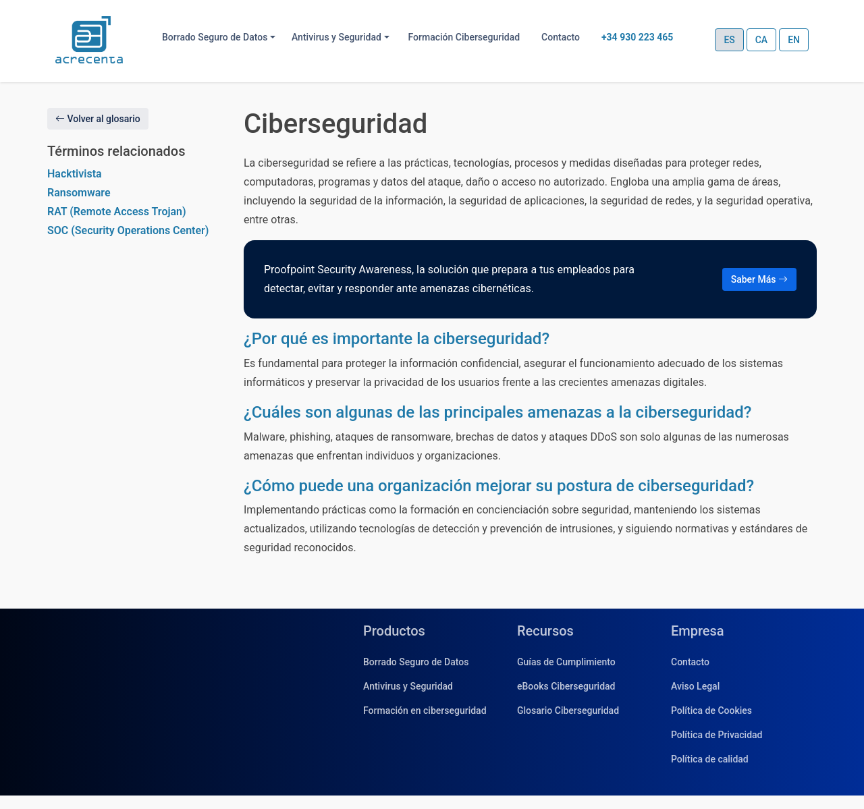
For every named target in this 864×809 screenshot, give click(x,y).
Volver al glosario (97, 118)
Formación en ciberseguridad (425, 710)
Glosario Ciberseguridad (568, 710)
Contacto (560, 37)
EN (794, 39)
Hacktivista (74, 173)
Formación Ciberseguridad (464, 37)
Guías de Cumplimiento (566, 662)
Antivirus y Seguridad (408, 686)
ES (729, 39)
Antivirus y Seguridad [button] (336, 37)
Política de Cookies (711, 710)
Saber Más (759, 279)
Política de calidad (710, 759)
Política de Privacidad (717, 734)
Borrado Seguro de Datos (415, 662)
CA (761, 39)
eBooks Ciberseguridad (566, 686)
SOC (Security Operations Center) (128, 230)
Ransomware (79, 192)
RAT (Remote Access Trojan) (116, 211)
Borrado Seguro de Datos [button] (214, 37)
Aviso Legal (695, 686)
